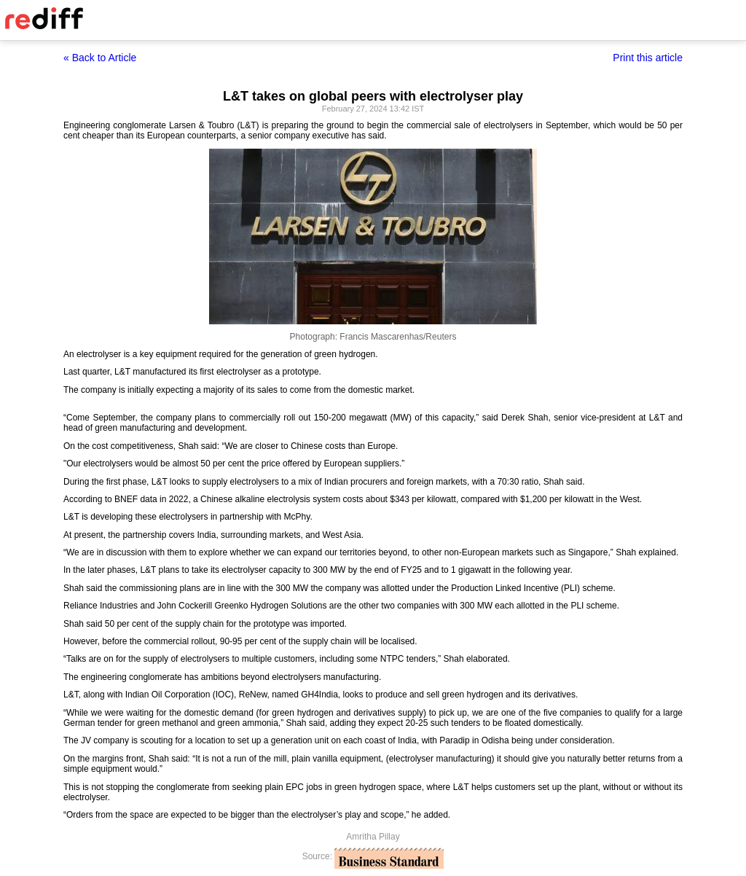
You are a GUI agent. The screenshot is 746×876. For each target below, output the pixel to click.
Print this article (648, 57)
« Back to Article (99, 57)
